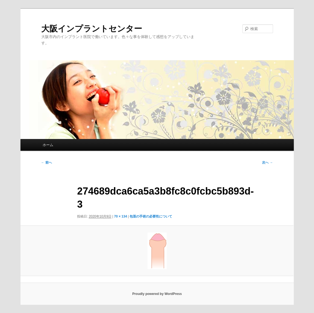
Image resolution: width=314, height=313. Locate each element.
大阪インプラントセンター (91, 28)
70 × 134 (120, 216)
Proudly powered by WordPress (157, 294)
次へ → (267, 162)
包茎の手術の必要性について (151, 216)
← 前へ (46, 162)
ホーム (48, 145)
